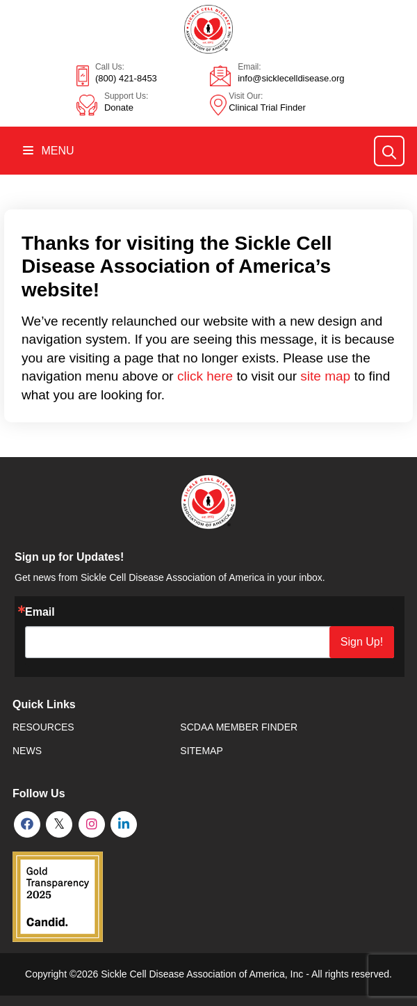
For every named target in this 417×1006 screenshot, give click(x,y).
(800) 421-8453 (126, 78)
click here (205, 376)
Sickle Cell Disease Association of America (193, 974)
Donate (118, 107)
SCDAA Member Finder (238, 727)
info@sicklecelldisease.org (291, 78)
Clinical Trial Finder (267, 107)
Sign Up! (362, 642)
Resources (43, 727)
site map (325, 376)
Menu (48, 151)
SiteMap (201, 750)
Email (40, 612)
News (27, 750)
